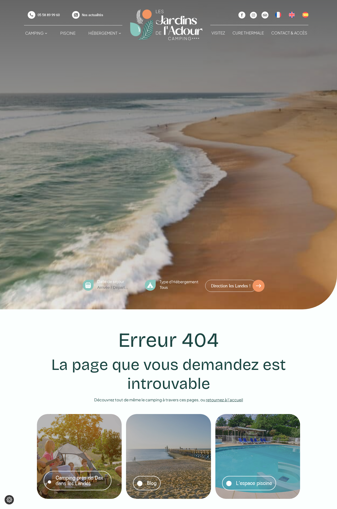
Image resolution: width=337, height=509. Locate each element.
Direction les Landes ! (230, 286)
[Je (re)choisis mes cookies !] (9, 499)
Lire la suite (54, 419)
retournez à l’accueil (224, 399)
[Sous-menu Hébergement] (120, 33)
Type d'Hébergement (179, 281)
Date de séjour (110, 281)
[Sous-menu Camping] (46, 33)
